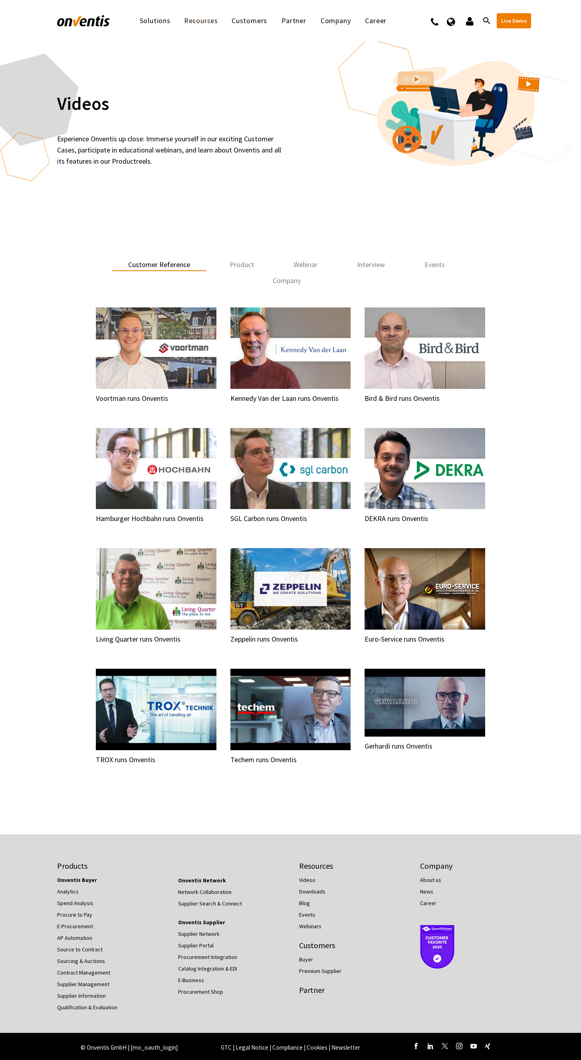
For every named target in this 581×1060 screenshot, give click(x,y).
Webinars (310, 926)
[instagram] (459, 1046)
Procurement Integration (207, 957)
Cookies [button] (317, 1047)
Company (336, 20)
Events (307, 914)
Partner (294, 20)
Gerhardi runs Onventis (398, 746)
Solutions (155, 20)
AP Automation (74, 937)
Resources (201, 20)
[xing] (488, 1046)
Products (72, 866)
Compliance (288, 1047)
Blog (304, 903)
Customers (249, 20)
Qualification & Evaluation (87, 1007)
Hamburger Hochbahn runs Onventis (150, 518)
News (426, 891)
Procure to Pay (74, 914)
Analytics (68, 891)
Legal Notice (253, 1047)
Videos (307, 880)
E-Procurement (75, 926)
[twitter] (445, 1046)
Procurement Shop (200, 991)
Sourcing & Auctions (81, 961)
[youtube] (473, 1046)
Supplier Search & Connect (210, 903)
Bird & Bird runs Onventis (402, 398)
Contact (440, 20)
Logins (469, 20)
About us (430, 880)
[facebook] (416, 1046)
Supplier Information (81, 995)
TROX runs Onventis (125, 759)
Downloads (312, 891)
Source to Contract (80, 949)
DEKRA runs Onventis (396, 518)
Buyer (306, 959)
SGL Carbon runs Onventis (268, 518)
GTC (226, 1047)
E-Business (191, 980)
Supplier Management (83, 984)
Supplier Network (199, 933)
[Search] (486, 20)
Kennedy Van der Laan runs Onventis (284, 398)
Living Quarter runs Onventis (138, 639)
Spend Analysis (75, 903)
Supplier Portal (196, 945)
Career (376, 20)
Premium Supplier (320, 971)
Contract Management (83, 972)
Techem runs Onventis (263, 759)
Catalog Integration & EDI (207, 968)
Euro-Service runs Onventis (404, 639)
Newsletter (345, 1047)
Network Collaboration (205, 892)
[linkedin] (430, 1046)
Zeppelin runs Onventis (264, 639)
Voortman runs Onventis (132, 398)
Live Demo (514, 20)
